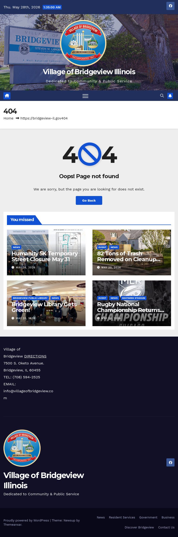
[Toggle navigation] (85, 95)
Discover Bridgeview (139, 527)
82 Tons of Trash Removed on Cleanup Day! (126, 259)
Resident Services (122, 517)
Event (102, 247)
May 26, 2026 (25, 267)
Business (168, 517)
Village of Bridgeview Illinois (89, 72)
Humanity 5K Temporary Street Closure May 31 (45, 256)
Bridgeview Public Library (30, 297)
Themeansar (12, 524)
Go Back (89, 200)
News (16, 247)
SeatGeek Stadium (133, 297)
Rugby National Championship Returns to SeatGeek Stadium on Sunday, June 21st (130, 313)
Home (8, 118)
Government (148, 517)
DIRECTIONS (35, 356)
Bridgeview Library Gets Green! (44, 307)
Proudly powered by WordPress (26, 520)
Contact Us (166, 527)
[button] (162, 95)
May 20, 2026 (111, 267)
